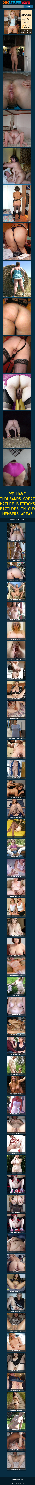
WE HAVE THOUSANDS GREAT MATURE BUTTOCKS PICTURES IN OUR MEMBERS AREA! (17, 503)
